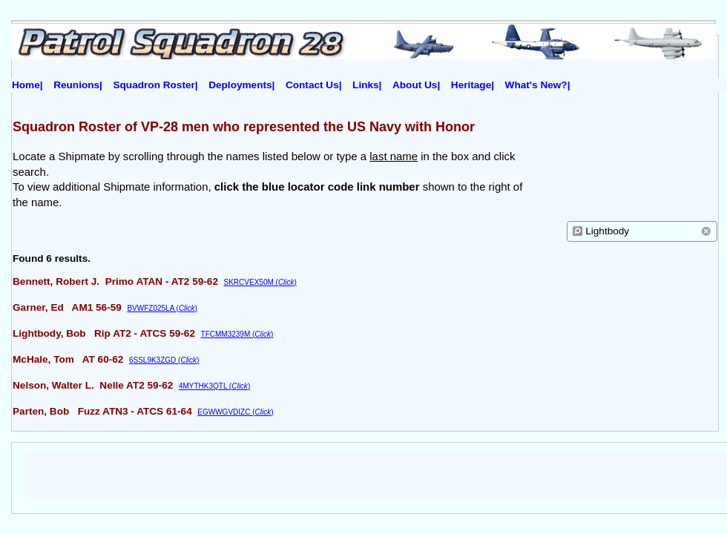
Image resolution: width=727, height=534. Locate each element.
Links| (366, 84)
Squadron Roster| (156, 84)
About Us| (416, 84)
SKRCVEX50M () (260, 282)
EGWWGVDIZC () (235, 412)
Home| (27, 84)
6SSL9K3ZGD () (164, 360)
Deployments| (241, 84)
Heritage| (472, 84)
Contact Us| (314, 84)
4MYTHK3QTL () (214, 386)
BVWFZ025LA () (162, 308)
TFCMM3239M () (237, 334)
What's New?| (537, 84)
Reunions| (77, 84)
